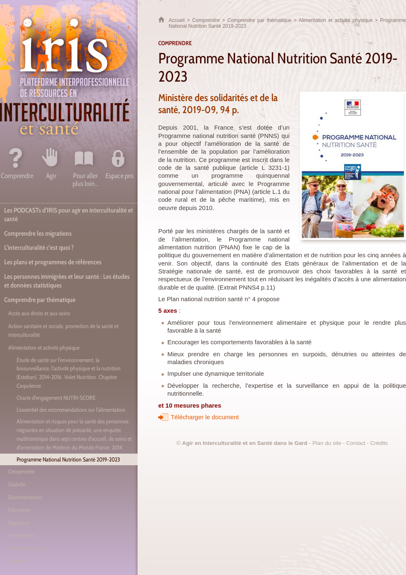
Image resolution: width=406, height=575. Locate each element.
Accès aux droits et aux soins (39, 313)
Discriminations (25, 497)
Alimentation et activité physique (335, 20)
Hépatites (18, 523)
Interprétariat (22, 535)
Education (19, 510)
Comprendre (206, 20)
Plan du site (326, 443)
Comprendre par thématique (259, 20)
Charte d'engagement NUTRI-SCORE (56, 397)
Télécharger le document (205, 417)
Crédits (379, 443)
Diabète (16, 484)
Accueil (177, 20)
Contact (355, 443)
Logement (19, 561)
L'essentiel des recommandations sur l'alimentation (71, 409)
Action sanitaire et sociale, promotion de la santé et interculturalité (63, 330)
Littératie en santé (27, 548)
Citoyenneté (21, 471)
